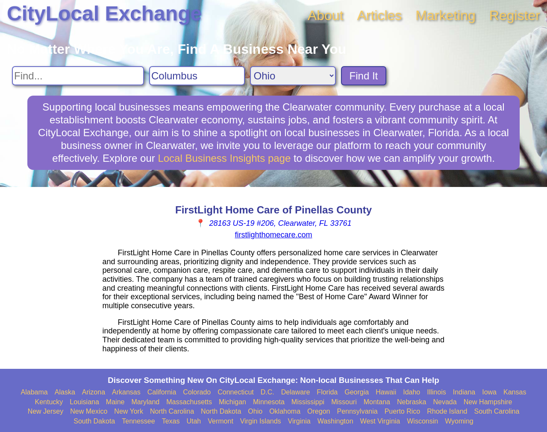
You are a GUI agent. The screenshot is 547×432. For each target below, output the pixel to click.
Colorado (197, 392)
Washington (335, 421)
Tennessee (138, 421)
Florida (327, 392)
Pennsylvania (357, 411)
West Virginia (380, 421)
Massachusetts (189, 402)
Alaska (65, 392)
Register (514, 15)
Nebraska (411, 402)
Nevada (444, 402)
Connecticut (236, 392)
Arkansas (126, 392)
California (161, 392)
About (326, 15)
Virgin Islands (260, 421)
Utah (193, 421)
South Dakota (94, 421)
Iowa (489, 392)
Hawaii (386, 392)
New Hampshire (488, 402)
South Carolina (497, 411)
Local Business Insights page (224, 158)
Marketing (445, 15)
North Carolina (172, 411)
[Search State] (293, 75)
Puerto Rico (403, 411)
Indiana (464, 392)
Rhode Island (447, 411)
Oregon (318, 411)
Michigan (232, 402)
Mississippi (307, 402)
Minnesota (269, 402)
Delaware (295, 392)
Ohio (255, 411)
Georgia (356, 392)
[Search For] (78, 75)
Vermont (220, 421)
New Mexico (88, 411)
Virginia (299, 421)
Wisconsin (422, 421)
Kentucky (49, 402)
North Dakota (221, 411)
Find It (364, 76)
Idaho (411, 392)
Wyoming (459, 421)
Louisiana (84, 402)
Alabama (34, 392)
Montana (377, 402)
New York (128, 411)
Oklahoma (284, 411)
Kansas (514, 392)
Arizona (93, 392)
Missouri (344, 402)
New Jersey (46, 411)
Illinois (436, 392)
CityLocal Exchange (104, 13)
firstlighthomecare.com (273, 235)
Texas (171, 421)
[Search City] (197, 75)
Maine (115, 402)
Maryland (145, 402)
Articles (379, 15)
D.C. (267, 392)
